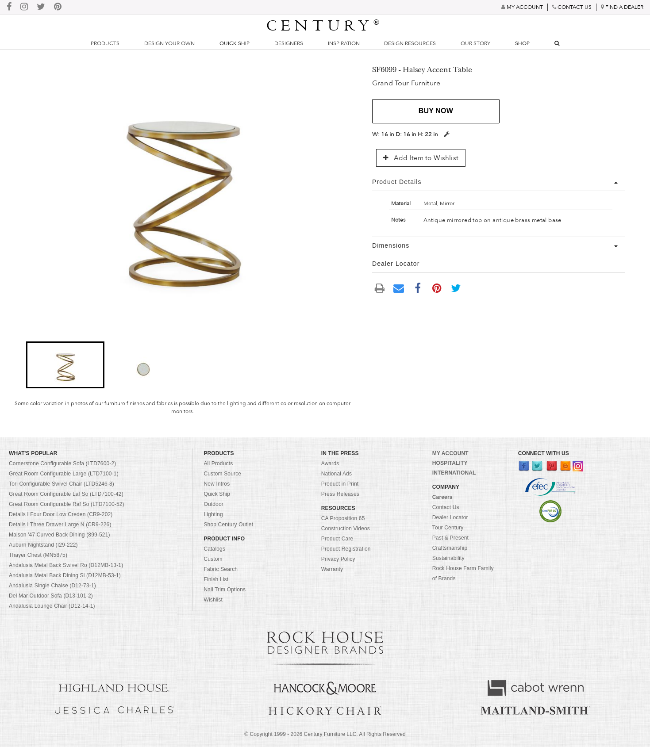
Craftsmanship (449, 548)
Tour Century (448, 528)
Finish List (216, 579)
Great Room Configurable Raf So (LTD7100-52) (66, 504)
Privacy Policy (338, 559)
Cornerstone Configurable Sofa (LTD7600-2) (62, 463)
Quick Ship (234, 43)
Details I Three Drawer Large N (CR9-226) (60, 524)
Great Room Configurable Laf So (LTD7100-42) (66, 494)
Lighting (213, 514)
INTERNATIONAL (454, 473)
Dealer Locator (450, 517)
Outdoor (213, 504)
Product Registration (346, 549)
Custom (213, 559)
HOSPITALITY (450, 463)
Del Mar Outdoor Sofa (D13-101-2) (51, 596)
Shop (522, 43)
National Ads (336, 474)
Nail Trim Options (225, 589)
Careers (442, 497)
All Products (218, 463)
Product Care (337, 539)
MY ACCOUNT (450, 453)
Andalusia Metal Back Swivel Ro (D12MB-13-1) (66, 565)
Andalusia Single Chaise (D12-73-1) (52, 585)
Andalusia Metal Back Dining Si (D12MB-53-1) (65, 575)
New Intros (217, 484)
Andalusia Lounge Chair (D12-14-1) (52, 606)
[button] (65, 364)
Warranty (332, 569)
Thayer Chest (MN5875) (38, 555)
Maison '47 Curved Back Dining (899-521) (59, 535)
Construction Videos (345, 528)
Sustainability (448, 558)
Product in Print (340, 484)
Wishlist (213, 600)
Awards (330, 463)
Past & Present (450, 538)
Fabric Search (221, 569)
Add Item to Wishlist (420, 158)
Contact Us (445, 507)
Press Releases (340, 494)
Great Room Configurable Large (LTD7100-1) (64, 474)
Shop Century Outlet (228, 524)
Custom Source (222, 474)
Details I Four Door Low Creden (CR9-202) (61, 514)
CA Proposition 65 (343, 518)
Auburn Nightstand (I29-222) (43, 545)
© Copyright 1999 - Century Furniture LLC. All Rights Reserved (324, 734)
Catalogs (214, 549)
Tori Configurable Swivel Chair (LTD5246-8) (61, 484)
